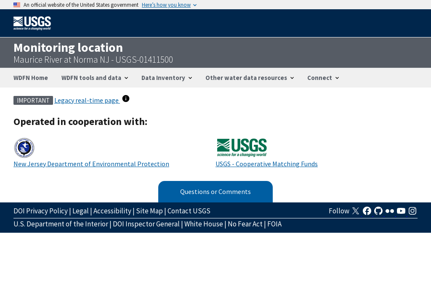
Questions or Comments (215, 191)
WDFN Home (30, 78)
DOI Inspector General (146, 224)
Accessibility (112, 210)
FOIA (274, 224)
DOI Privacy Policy (40, 210)
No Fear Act (245, 224)
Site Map (149, 210)
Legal (80, 210)
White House (203, 224)
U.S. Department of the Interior (60, 224)
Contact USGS (189, 210)
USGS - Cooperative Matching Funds (267, 163)
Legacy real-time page (87, 100)
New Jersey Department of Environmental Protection (91, 163)
